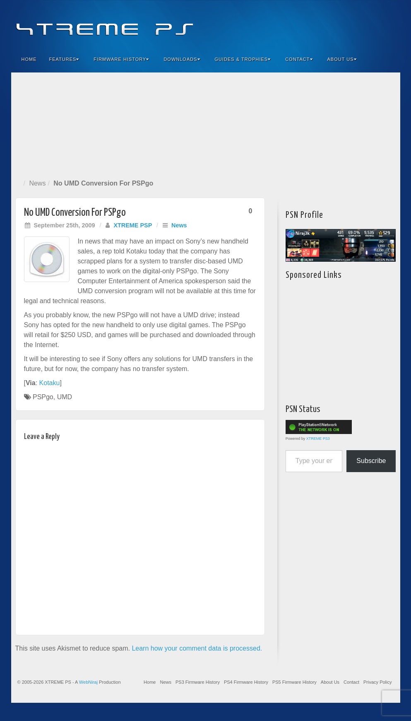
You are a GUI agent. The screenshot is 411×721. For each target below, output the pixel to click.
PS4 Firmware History (246, 682)
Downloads (181, 59)
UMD (64, 396)
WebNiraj (88, 682)
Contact (298, 59)
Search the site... (388, 59)
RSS (388, 24)
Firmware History (121, 59)
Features (64, 59)
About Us (342, 59)
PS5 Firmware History (294, 682)
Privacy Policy (377, 682)
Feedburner (344, 24)
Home (29, 59)
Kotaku (49, 382)
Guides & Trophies (243, 59)
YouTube (377, 24)
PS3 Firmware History (197, 682)
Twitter (366, 24)
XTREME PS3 (318, 438)
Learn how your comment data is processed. (197, 648)
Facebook (332, 24)
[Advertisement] (205, 124)
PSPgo (43, 396)
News (37, 183)
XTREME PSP (132, 225)
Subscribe (371, 460)
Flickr (355, 24)
